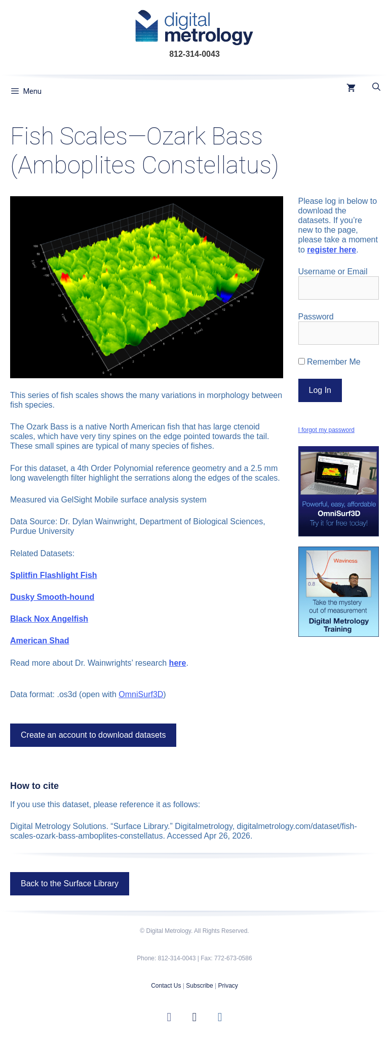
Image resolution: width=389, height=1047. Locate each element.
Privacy (228, 985)
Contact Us (166, 985)
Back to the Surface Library (70, 883)
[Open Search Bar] (376, 87)
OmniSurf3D (141, 694)
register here (331, 249)
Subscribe (199, 985)
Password (316, 316)
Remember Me (329, 361)
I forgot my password (326, 430)
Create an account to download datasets (93, 735)
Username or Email (333, 271)
